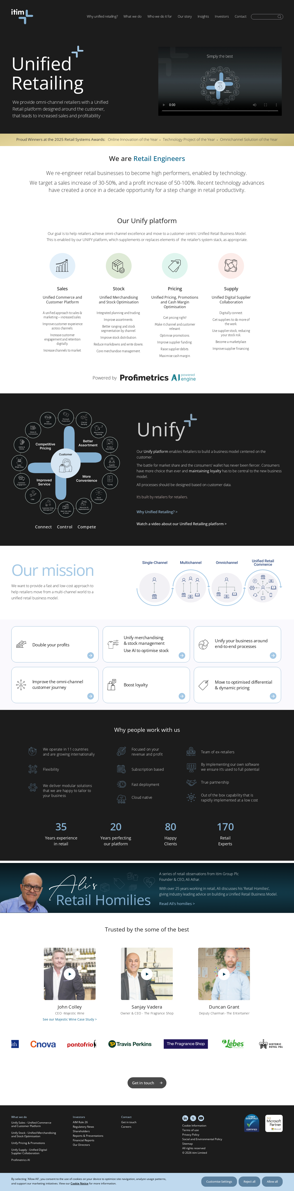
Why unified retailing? (102, 16)
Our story (185, 16)
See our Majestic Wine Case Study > (70, 1019)
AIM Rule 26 (80, 1122)
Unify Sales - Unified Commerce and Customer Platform (31, 1124)
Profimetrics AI (20, 1160)
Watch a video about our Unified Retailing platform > (182, 523)
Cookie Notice (79, 1183)
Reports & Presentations (88, 1136)
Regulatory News (83, 1127)
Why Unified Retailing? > (157, 511)
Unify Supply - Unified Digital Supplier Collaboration (29, 1151)
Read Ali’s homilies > (177, 904)
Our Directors (81, 1145)
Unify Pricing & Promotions (28, 1143)
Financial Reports (83, 1140)
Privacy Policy (190, 1135)
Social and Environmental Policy (202, 1139)
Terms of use (190, 1130)
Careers (126, 1127)
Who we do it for (159, 16)
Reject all (249, 1181)
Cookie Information (194, 1125)
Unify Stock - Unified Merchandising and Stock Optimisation (33, 1134)
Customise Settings (219, 1181)
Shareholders (81, 1131)
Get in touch (148, 1082)
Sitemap (187, 1144)
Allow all (272, 1181)
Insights (203, 16)
